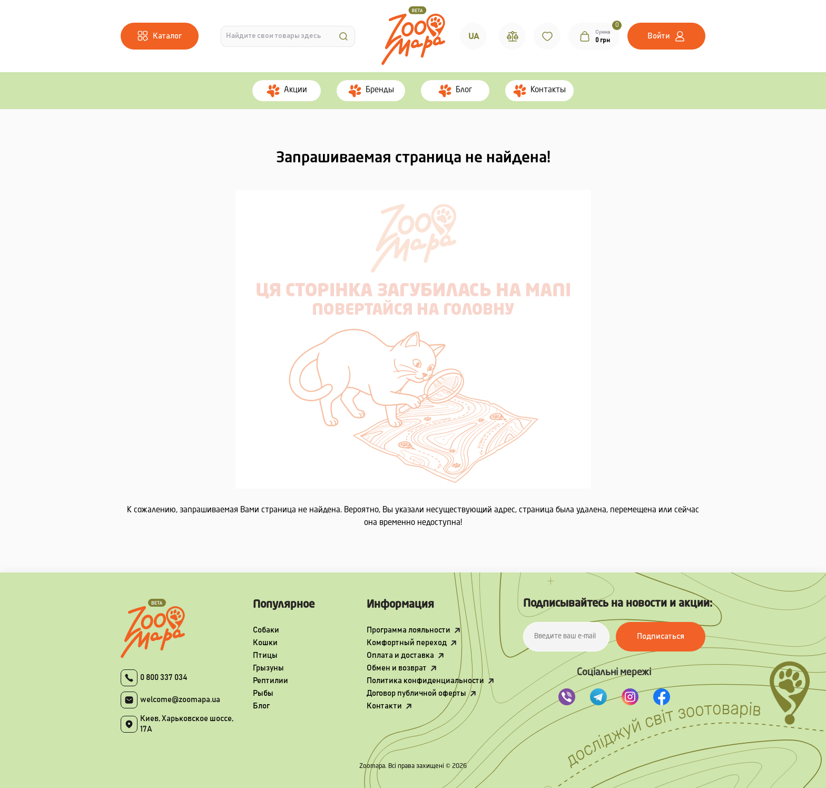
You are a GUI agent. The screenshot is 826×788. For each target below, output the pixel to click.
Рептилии (270, 681)
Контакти (384, 706)
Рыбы (263, 693)
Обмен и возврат (397, 668)
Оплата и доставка (400, 655)
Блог (261, 706)
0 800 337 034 (164, 678)
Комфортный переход (407, 643)
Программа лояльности (408, 630)
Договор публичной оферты (416, 693)
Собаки (266, 630)
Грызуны (268, 668)
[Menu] (160, 36)
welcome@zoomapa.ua (180, 700)
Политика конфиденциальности (425, 681)
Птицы (265, 655)
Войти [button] (658, 36)
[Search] (343, 36)
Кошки (265, 643)
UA (473, 36)
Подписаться (660, 636)
